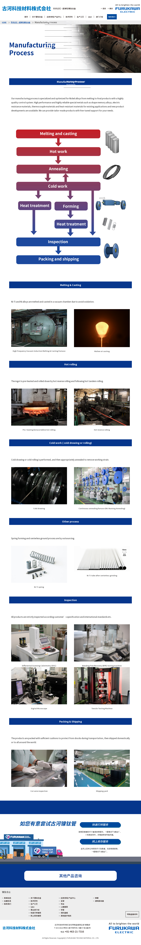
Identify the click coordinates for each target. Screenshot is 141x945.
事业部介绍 (35, 909)
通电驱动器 (99, 901)
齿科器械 (64, 912)
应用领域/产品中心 (68, 898)
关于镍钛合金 (36, 898)
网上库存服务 (100, 841)
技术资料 (34, 901)
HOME (4, 22)
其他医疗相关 (66, 915)
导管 (62, 909)
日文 (104, 8)
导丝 (62, 904)
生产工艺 (34, 904)
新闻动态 (7, 898)
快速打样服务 (100, 824)
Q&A (32, 907)
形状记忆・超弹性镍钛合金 (64, 8)
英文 (111, 8)
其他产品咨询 (70, 875)
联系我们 (111, 16)
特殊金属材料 (132, 914)
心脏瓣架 (64, 907)
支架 (62, 901)
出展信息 (7, 901)
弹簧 (97, 898)
